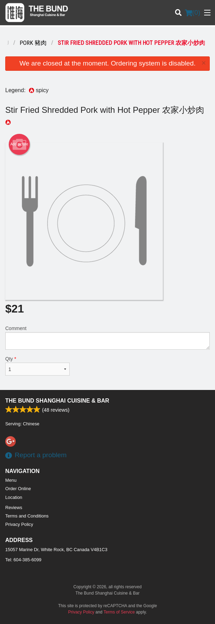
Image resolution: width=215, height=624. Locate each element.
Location (13, 497)
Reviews (13, 507)
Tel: (23, 559)
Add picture (19, 144)
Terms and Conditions (27, 516)
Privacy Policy (19, 524)
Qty (37, 366)
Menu (10, 480)
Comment (107, 337)
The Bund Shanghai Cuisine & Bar (57, 401)
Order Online (18, 488)
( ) (192, 12)
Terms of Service (119, 612)
